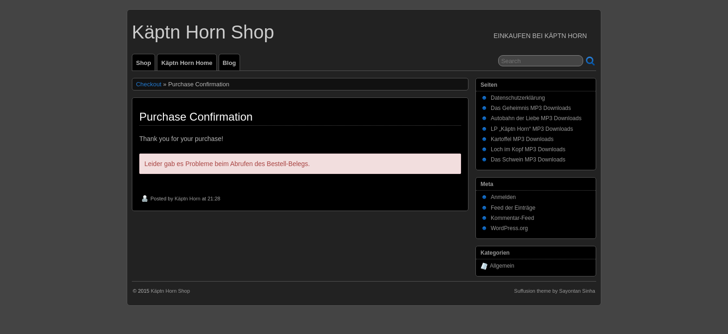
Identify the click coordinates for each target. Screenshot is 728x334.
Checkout (149, 84)
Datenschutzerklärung (518, 98)
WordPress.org (509, 228)
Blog (229, 62)
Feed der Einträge (513, 208)
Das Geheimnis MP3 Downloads (531, 108)
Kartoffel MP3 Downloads (522, 139)
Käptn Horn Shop (203, 32)
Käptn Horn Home (186, 62)
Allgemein (502, 266)
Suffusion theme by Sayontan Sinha (554, 291)
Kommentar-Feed (512, 218)
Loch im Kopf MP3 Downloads (528, 149)
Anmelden (503, 197)
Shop (143, 62)
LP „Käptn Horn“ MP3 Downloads (532, 129)
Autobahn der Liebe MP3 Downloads (536, 118)
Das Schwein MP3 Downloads (528, 159)
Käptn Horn (188, 198)
